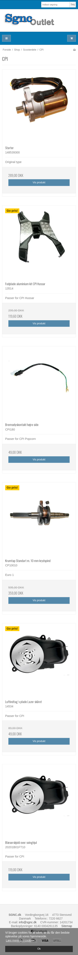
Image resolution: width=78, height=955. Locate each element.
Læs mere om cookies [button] (20, 940)
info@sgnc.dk (28, 922)
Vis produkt (39, 182)
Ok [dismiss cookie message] (39, 948)
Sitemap (66, 926)
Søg (73, 4)
